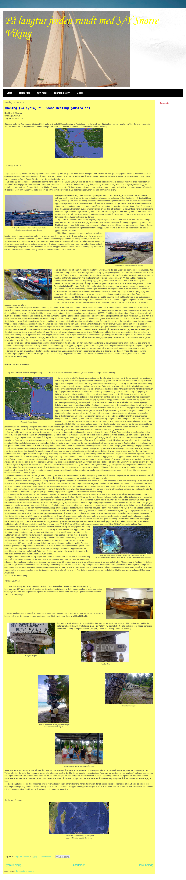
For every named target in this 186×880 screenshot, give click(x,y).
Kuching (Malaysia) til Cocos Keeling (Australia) (47, 108)
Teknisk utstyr (62, 93)
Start (9, 93)
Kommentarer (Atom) (24, 871)
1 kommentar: (45, 857)
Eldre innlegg (145, 864)
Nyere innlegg (12, 864)
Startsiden (79, 864)
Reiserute (24, 93)
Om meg (42, 93)
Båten (80, 93)
